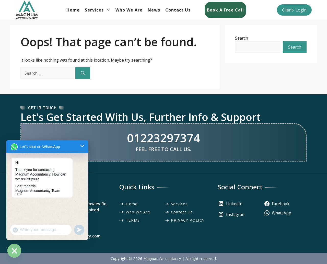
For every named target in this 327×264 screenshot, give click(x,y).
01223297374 (163, 138)
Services (99, 10)
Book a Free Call (225, 10)
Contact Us (178, 10)
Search (241, 38)
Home (73, 10)
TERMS (133, 220)
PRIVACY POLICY (188, 220)
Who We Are (129, 10)
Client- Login (294, 10)
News (154, 10)
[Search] (82, 73)
